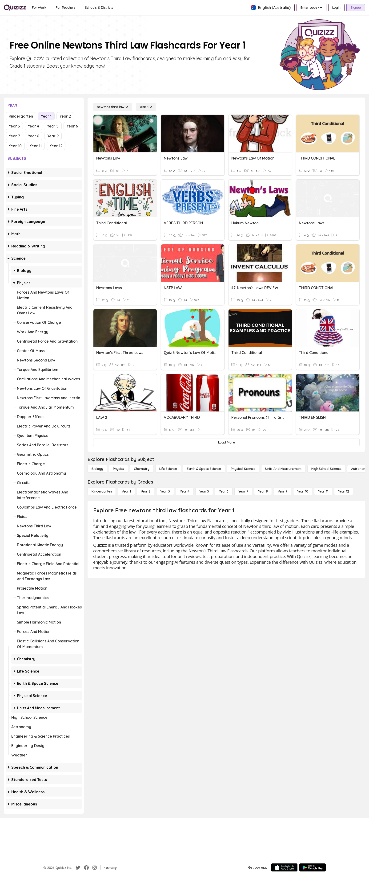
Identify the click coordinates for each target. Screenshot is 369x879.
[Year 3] (165, 491)
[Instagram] (94, 867)
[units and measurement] (283, 468)
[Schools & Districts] (99, 7)
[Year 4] (184, 491)
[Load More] (226, 442)
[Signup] (355, 7)
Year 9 (53, 136)
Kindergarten (21, 116)
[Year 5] (204, 491)
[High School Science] (326, 468)
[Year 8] (263, 491)
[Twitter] (78, 867)
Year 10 (15, 146)
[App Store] (284, 867)
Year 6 (72, 126)
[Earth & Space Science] (204, 468)
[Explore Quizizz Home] (15, 7)
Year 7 (14, 136)
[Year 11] (323, 491)
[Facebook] (86, 867)
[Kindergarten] (102, 491)
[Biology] (97, 468)
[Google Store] (312, 867)
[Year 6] (224, 491)
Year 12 (56, 146)
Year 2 (65, 116)
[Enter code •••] (311, 7)
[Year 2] (145, 491)
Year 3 (14, 126)
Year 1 (46, 116)
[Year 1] (146, 107)
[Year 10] (302, 491)
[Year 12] (343, 491)
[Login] (336, 7)
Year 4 (33, 126)
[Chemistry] (141, 468)
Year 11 (36, 146)
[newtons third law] (112, 107)
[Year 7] (243, 491)
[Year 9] (282, 491)
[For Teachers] (65, 7)
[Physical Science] (243, 468)
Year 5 (53, 126)
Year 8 (33, 136)
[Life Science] (168, 468)
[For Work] (39, 7)
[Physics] (118, 468)
